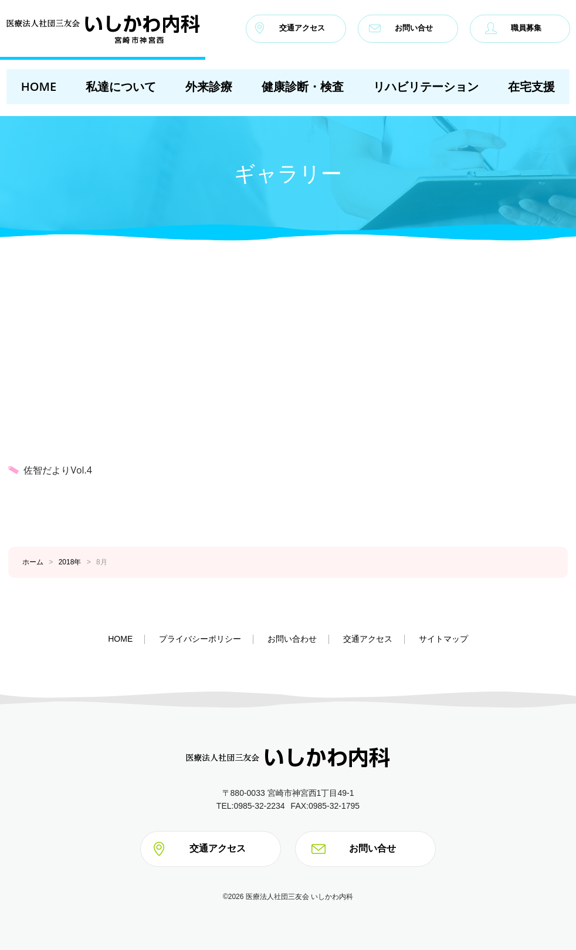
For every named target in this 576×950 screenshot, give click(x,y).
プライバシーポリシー (200, 638)
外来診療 (208, 86)
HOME (38, 86)
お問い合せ (401, 28)
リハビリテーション (426, 86)
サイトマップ (443, 638)
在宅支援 (531, 86)
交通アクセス (289, 28)
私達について (121, 86)
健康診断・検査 (303, 86)
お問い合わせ (292, 638)
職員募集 (513, 28)
